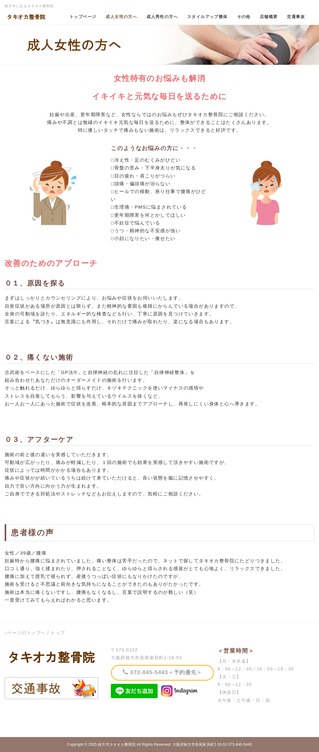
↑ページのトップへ (25, 632)
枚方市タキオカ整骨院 (117, 744)
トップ (57, 632)
